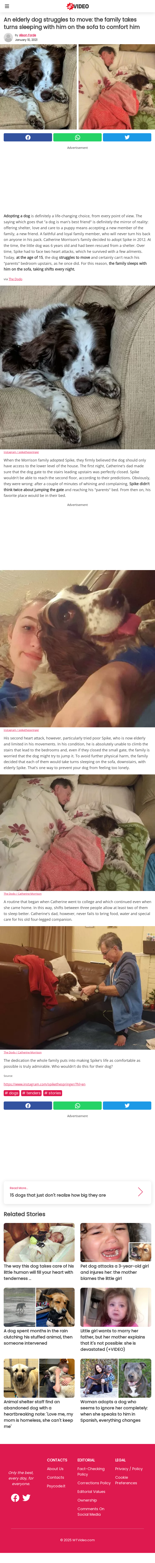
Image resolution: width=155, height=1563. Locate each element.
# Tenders (31, 1093)
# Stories (52, 1093)
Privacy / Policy (129, 1468)
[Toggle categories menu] (7, 6)
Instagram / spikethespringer (21, 452)
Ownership (87, 1500)
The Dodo (15, 279)
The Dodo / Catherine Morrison (23, 893)
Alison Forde (27, 35)
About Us (55, 1468)
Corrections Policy (94, 1482)
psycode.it (56, 1486)
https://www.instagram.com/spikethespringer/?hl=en (44, 1084)
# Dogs (11, 1093)
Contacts (55, 1477)
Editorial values (91, 1491)
